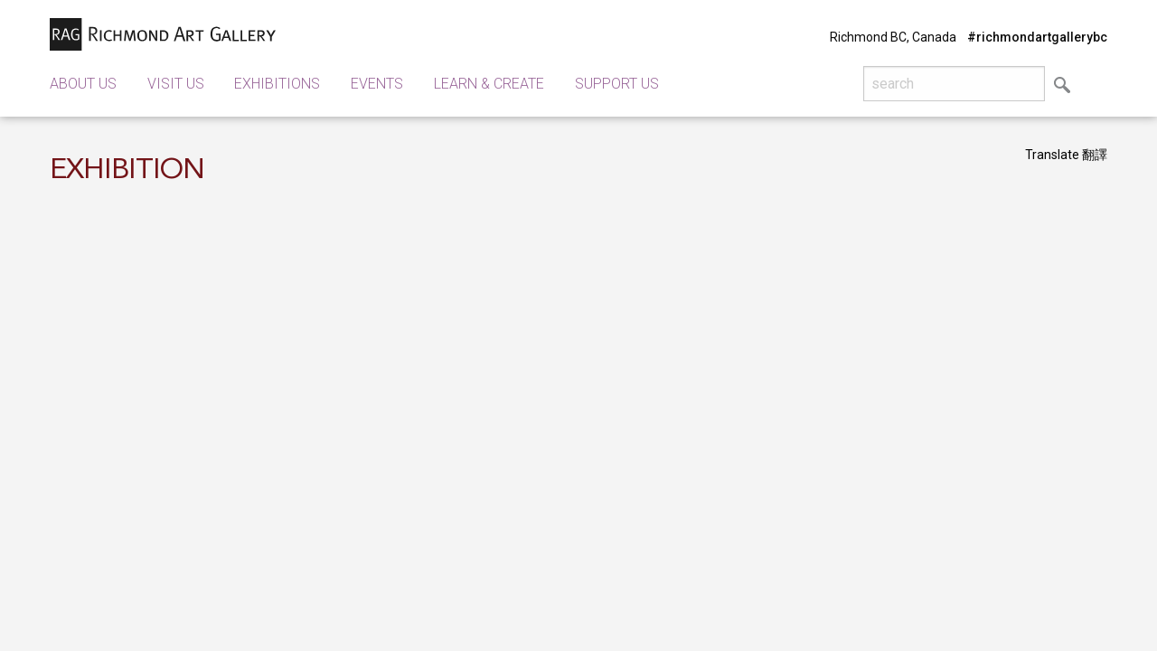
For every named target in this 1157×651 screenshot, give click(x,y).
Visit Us (175, 83)
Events (377, 83)
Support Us (617, 83)
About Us (83, 83)
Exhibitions (277, 83)
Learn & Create (489, 83)
